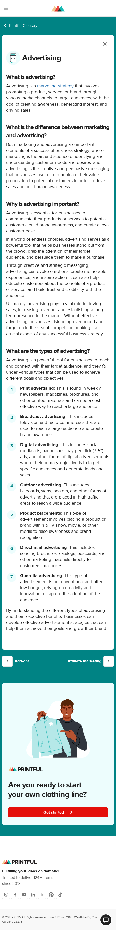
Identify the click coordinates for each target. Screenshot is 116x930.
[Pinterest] (51, 895)
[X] (42, 895)
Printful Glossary (23, 25)
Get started (58, 812)
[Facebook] (15, 895)
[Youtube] (24, 895)
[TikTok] (60, 895)
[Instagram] (6, 895)
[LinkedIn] (33, 895)
